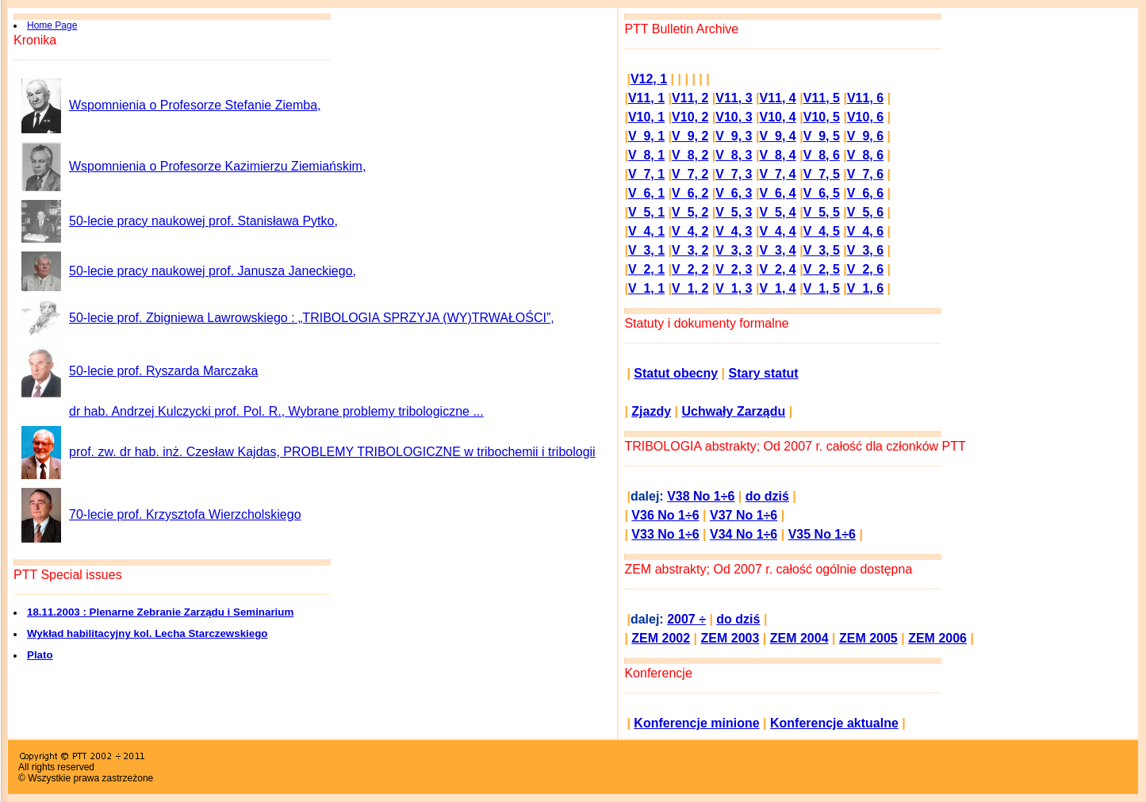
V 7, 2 (690, 174)
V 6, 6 (865, 193)
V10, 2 (690, 117)
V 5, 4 (777, 212)
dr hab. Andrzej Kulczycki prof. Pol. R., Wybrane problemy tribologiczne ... (276, 411)
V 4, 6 (865, 231)
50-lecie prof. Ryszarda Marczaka (163, 371)
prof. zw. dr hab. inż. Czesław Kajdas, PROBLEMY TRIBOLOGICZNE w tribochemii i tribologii (332, 452)
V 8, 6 (821, 155)
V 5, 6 (865, 212)
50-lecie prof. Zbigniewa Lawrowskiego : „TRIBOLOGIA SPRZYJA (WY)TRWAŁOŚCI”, (311, 317)
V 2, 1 (646, 269)
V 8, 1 (646, 155)
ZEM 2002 (660, 638)
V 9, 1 (646, 136)
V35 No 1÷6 (822, 534)
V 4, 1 (646, 231)
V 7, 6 (865, 174)
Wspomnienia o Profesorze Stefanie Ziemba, (194, 105)
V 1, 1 (646, 288)
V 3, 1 (646, 250)
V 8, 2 (690, 155)
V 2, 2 (690, 269)
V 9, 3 (733, 136)
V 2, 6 (865, 269)
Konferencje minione (696, 723)
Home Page (52, 25)
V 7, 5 (821, 174)
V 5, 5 (821, 212)
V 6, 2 (690, 193)
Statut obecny (676, 373)
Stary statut (764, 373)
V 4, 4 (777, 231)
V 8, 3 (733, 155)
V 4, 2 (690, 231)
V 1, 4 (777, 288)
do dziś (767, 496)
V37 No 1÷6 (743, 515)
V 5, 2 (690, 212)
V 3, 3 (733, 250)
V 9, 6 (865, 136)
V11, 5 (821, 98)
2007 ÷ (686, 619)
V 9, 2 (690, 136)
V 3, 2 (690, 250)
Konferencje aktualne (834, 723)
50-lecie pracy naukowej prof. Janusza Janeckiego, (212, 271)
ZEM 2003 (730, 638)
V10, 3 (733, 117)
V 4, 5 (821, 231)
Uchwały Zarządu (734, 411)
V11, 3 (733, 98)
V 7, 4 (777, 174)
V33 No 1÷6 (665, 534)
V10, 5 (821, 117)
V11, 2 (690, 98)
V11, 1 (646, 98)
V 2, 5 (821, 269)
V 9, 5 (821, 136)
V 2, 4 (777, 269)
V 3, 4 (777, 250)
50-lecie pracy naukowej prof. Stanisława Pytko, (203, 221)
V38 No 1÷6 (700, 496)
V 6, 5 (821, 193)
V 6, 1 (646, 193)
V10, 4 (778, 117)
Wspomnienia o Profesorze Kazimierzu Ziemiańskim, (217, 166)
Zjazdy (651, 411)
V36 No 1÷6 (665, 515)
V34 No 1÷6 (743, 534)
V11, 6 (865, 98)
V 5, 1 (646, 212)
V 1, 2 (690, 288)
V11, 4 (778, 98)
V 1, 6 (865, 288)
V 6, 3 (733, 193)
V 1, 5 (821, 288)
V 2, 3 (733, 269)
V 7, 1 (646, 174)
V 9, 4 (777, 136)
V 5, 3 (733, 212)
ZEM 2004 (799, 638)
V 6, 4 (777, 193)
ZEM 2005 (868, 638)
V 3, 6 (865, 250)
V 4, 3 (733, 231)
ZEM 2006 (937, 638)
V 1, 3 (733, 288)
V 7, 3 (733, 174)
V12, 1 (648, 79)
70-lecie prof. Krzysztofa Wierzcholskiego (185, 514)
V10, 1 (646, 117)
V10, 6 (865, 117)
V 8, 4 (777, 155)
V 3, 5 (821, 250)
